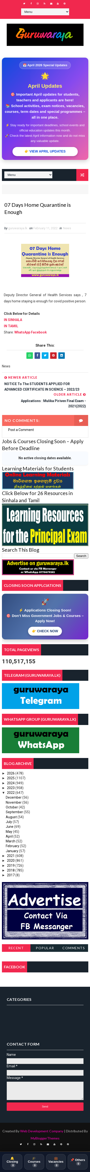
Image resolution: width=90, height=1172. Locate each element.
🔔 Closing (12, 1161)
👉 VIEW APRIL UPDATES (45, 151)
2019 (11, 865)
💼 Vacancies (55, 1161)
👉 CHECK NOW (45, 631)
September (15, 812)
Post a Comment (21, 430)
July (9, 822)
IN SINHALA (13, 320)
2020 (11, 860)
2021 (11, 856)
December (14, 797)
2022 (11, 793)
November (14, 802)
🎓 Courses (34, 1161)
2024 (11, 783)
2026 (11, 773)
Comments (73, 948)
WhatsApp (22, 332)
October (12, 807)
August (12, 817)
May (9, 832)
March (11, 841)
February (13, 846)
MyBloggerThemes (45, 1138)
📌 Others (77, 1161)
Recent (16, 948)
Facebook (39, 332)
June (10, 827)
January (12, 851)
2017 (11, 875)
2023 (11, 788)
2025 (11, 778)
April (9, 836)
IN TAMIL (11, 326)
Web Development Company (41, 1131)
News (67, 228)
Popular (45, 948)
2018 (11, 870)
